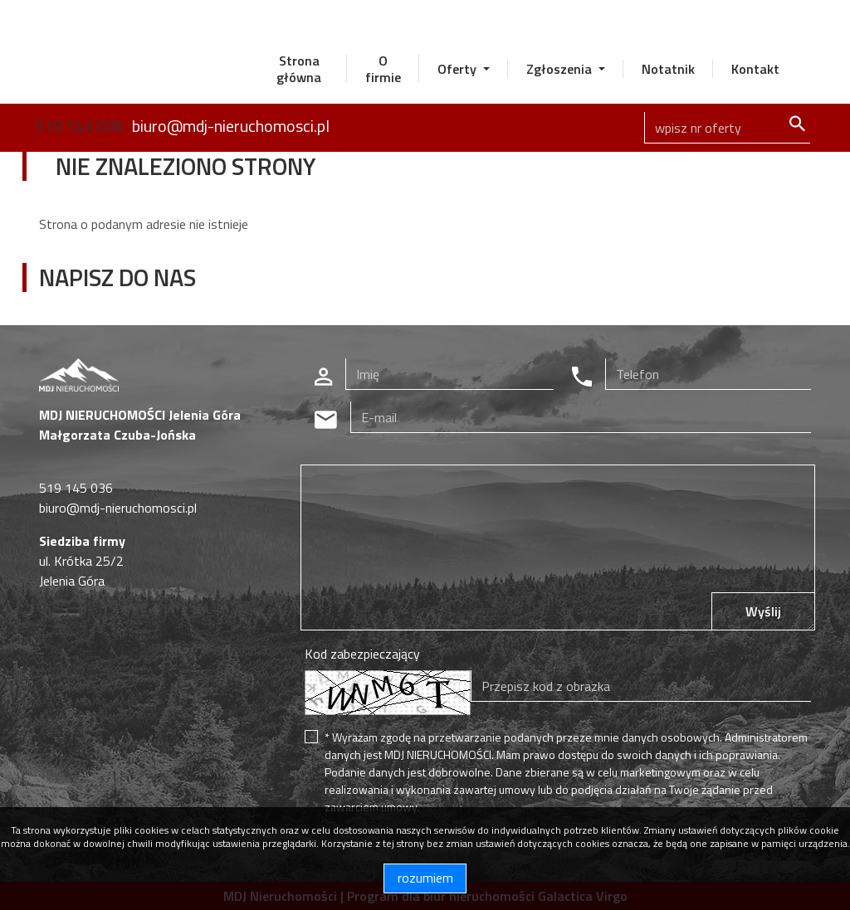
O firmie (383, 69)
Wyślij (763, 611)
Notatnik (668, 69)
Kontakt (755, 69)
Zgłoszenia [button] (560, 69)
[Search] (727, 128)
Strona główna (298, 69)
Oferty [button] (458, 69)
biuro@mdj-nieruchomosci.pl (231, 126)
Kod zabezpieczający (362, 654)
